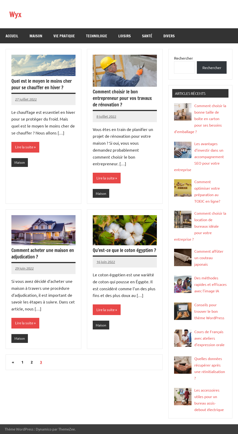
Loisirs (124, 35)
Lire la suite (24, 147)
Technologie (96, 35)
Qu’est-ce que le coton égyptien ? (124, 250)
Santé (147, 35)
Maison (36, 35)
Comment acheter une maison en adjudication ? (42, 254)
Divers (169, 35)
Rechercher (183, 58)
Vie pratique (64, 35)
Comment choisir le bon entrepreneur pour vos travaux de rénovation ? (122, 98)
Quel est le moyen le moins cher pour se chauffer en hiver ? (41, 84)
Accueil (12, 35)
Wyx (16, 14)
